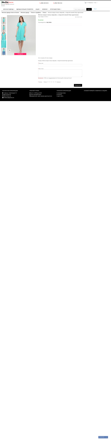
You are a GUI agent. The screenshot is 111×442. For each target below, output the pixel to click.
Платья (44, 12)
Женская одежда (8, 9)
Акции (37, 9)
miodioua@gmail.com (9, 97)
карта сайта (60, 96)
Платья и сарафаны (36, 12)
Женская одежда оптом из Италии (10, 12)
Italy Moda (48, 22)
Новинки (44, 9)
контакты (59, 94)
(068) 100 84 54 (44, 3)
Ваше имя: (41, 63)
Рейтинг (40, 82)
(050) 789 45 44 (58, 3)
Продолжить (78, 85)
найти (89, 9)
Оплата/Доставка (55, 9)
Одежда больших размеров (24, 9)
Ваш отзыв (41, 68)
